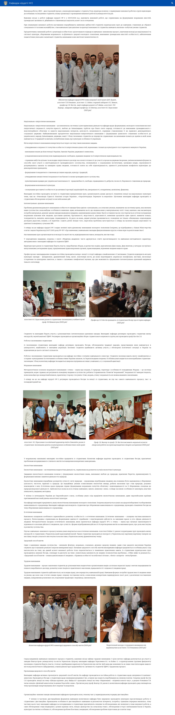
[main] (87, 24)
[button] (172, 3)
